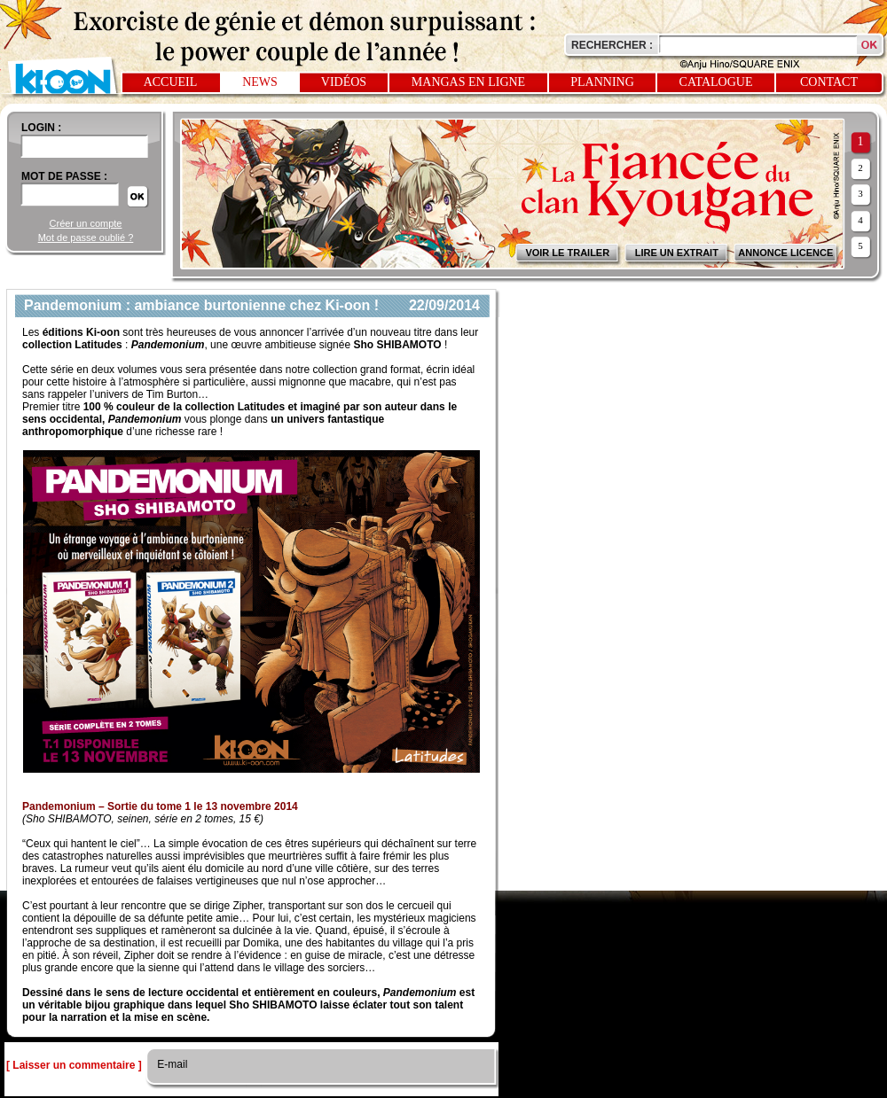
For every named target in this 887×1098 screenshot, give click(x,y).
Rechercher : (612, 45)
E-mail (170, 1064)
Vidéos (343, 82)
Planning (602, 82)
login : (41, 127)
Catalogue (716, 82)
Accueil (171, 82)
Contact (829, 82)
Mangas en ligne (468, 82)
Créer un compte (86, 223)
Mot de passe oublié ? (86, 237)
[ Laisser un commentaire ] (74, 1065)
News (260, 82)
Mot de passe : (64, 176)
